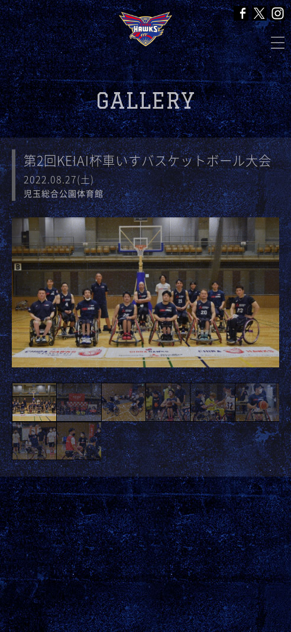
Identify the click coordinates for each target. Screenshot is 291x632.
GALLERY (145, 101)
